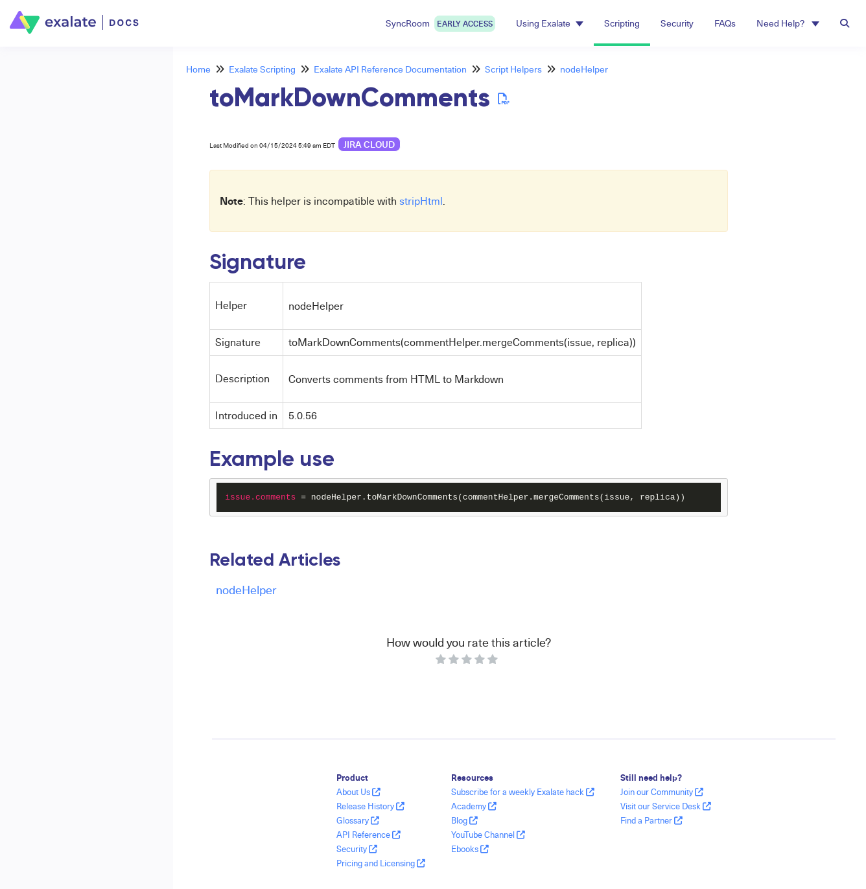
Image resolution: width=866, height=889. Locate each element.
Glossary (357, 820)
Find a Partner (651, 820)
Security (677, 23)
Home (198, 69)
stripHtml (421, 201)
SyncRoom (440, 24)
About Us (358, 792)
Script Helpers (513, 69)
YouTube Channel (488, 834)
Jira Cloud (369, 144)
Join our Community (661, 792)
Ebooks (470, 849)
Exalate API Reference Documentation (390, 69)
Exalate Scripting (262, 69)
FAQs (725, 23)
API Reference (368, 834)
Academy (474, 806)
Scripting (622, 23)
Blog (464, 820)
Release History (370, 806)
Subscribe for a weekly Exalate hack (522, 792)
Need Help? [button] (787, 23)
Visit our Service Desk (665, 806)
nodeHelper (584, 69)
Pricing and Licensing (380, 863)
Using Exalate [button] (549, 23)
